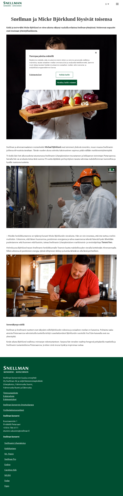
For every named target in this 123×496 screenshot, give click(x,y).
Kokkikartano (10, 448)
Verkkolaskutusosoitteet (13, 410)
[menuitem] (106, 4)
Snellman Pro (10, 459)
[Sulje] (96, 52)
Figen (6, 486)
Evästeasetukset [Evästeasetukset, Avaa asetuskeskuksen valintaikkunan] (35, 74)
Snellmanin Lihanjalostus (15, 443)
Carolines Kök (10, 469)
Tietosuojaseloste (10, 392)
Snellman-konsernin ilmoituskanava (18, 404)
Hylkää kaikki (64, 75)
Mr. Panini (9, 453)
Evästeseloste (8, 396)
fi (106, 4)
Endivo (7, 464)
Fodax (7, 480)
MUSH (7, 475)
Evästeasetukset (9, 399)
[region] (62, 70)
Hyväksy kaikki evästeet (66, 82)
